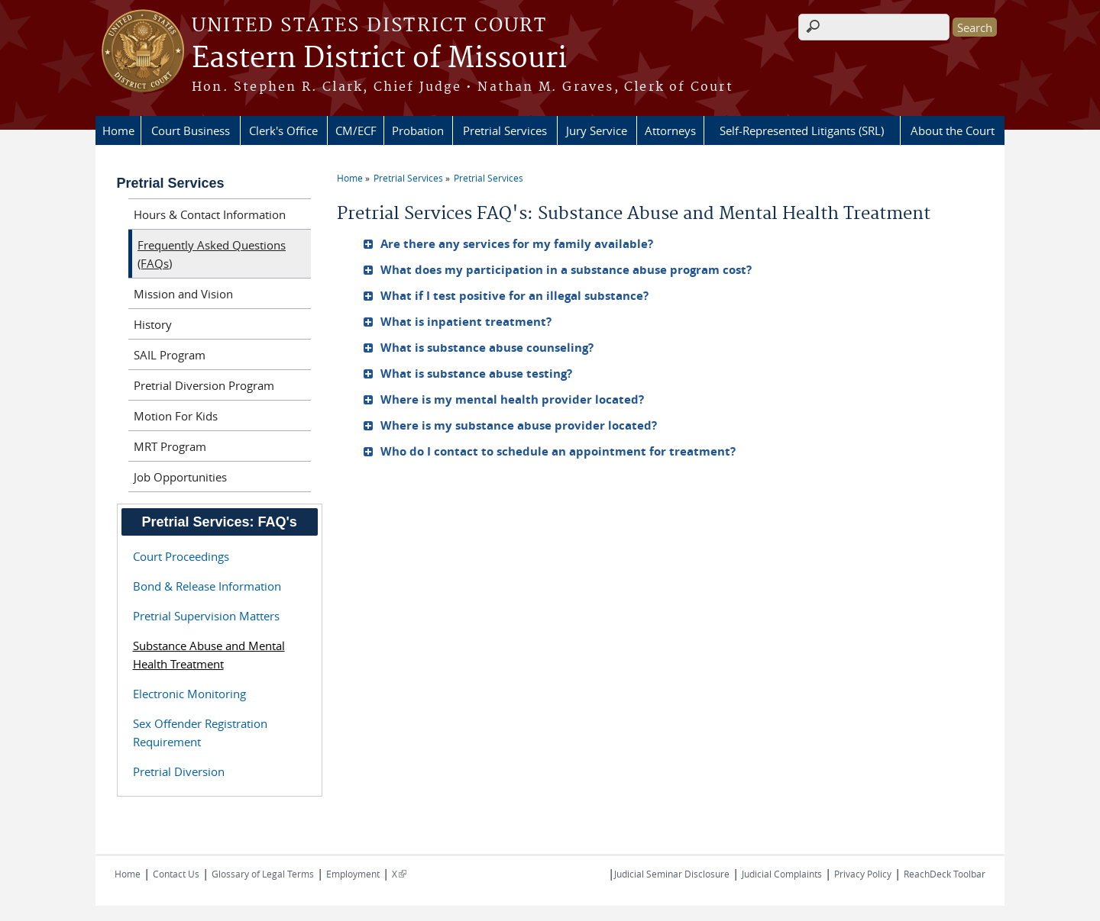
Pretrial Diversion (179, 771)
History (153, 324)
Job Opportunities (180, 477)
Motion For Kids (176, 415)
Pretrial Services (505, 130)
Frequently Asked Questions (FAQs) (212, 254)
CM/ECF (356, 130)
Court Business (190, 130)
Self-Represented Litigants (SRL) (802, 130)
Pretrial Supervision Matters (206, 615)
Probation (418, 130)
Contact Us (176, 874)
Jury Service (596, 130)
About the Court (953, 130)
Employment (353, 874)
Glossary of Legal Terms (263, 874)
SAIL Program (169, 354)
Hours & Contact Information (210, 214)
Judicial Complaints (782, 874)
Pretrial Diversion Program (204, 385)
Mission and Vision (183, 293)
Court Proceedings (181, 556)
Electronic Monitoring (189, 693)
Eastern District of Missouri (379, 58)
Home (118, 130)
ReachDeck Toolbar (944, 874)
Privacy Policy (862, 874)
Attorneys (670, 130)
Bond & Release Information (207, 586)
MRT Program (170, 446)
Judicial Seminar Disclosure (672, 874)
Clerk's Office (283, 130)
